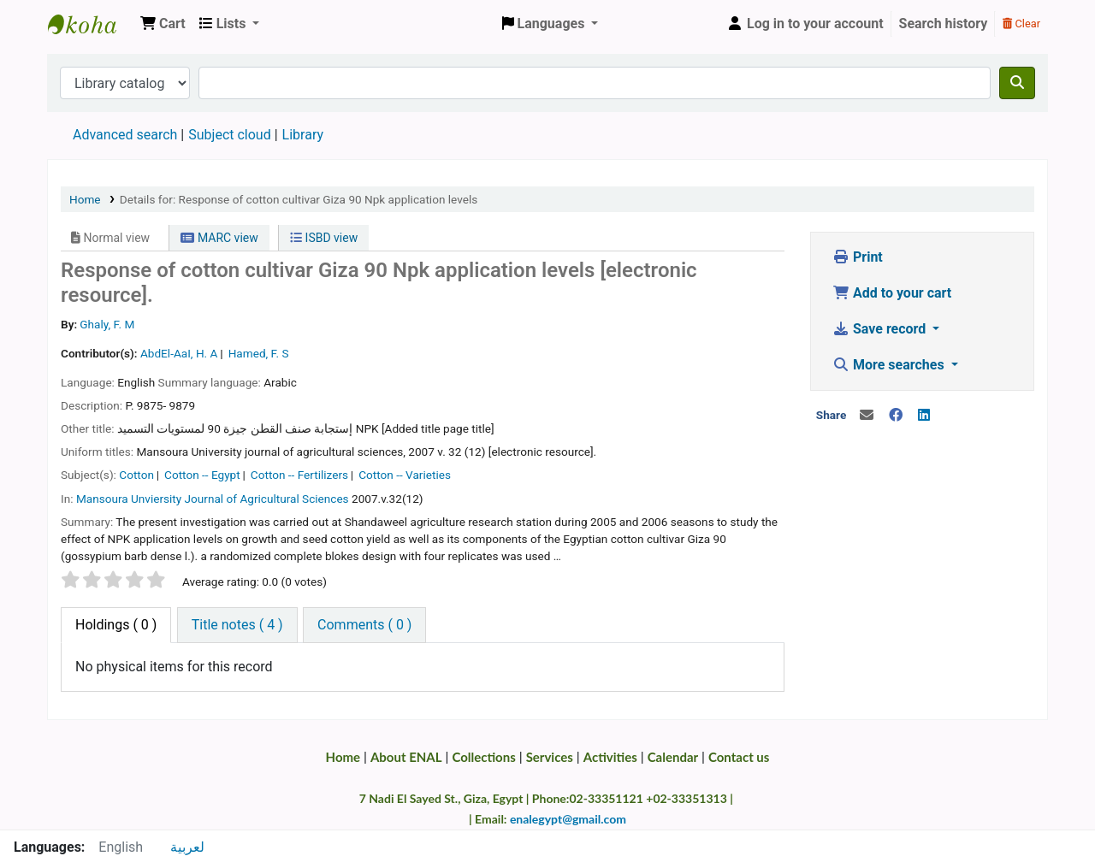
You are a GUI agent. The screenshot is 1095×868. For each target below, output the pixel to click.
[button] (162, 24)
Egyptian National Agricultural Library (90, 24)
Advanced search (125, 135)
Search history (943, 23)
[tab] (237, 625)
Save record (880, 329)
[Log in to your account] (805, 24)
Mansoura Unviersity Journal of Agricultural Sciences (212, 498)
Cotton (136, 474)
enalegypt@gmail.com (568, 819)
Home (85, 199)
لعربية (187, 847)
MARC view (219, 238)
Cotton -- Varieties (404, 474)
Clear (1021, 23)
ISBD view (324, 238)
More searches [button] (890, 365)
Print (857, 257)
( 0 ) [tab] (116, 625)
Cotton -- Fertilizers (299, 474)
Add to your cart (891, 293)
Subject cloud (229, 135)
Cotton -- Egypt (202, 474)
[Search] (1017, 83)
